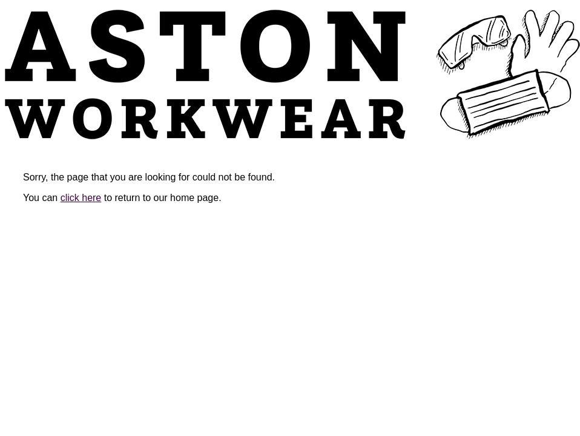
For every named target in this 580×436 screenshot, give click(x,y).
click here (81, 198)
